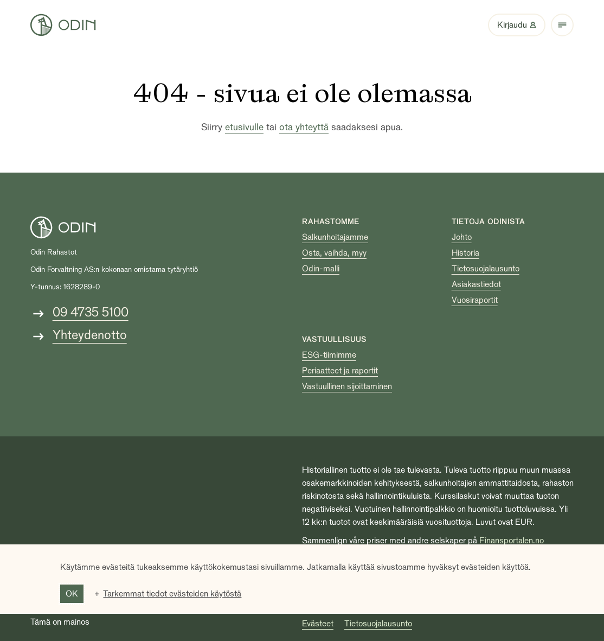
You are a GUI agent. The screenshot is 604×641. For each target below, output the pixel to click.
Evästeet (317, 623)
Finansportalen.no (511, 540)
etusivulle (244, 127)
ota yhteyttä (304, 127)
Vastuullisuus (334, 339)
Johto (462, 237)
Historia (465, 252)
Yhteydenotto (90, 335)
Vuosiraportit (475, 300)
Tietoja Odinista (488, 221)
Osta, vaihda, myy (334, 252)
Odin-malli (320, 268)
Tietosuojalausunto (485, 268)
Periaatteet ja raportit (340, 370)
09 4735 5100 (90, 312)
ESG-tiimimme (329, 355)
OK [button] (72, 593)
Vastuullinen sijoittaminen (347, 386)
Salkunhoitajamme (335, 237)
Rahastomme (330, 221)
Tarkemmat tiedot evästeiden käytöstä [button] (172, 593)
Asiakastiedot (476, 284)
